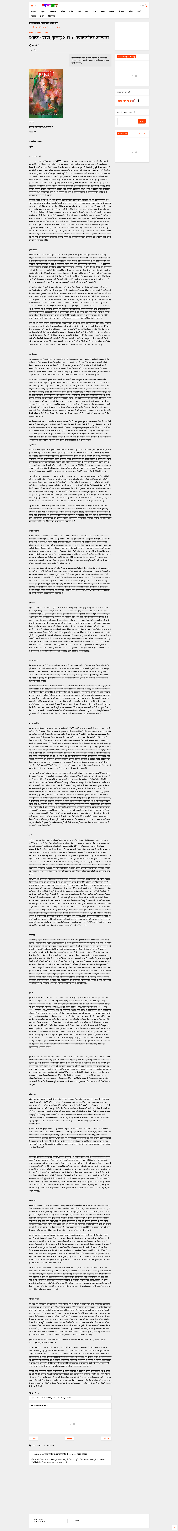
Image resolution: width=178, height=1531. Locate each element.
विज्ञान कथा (51, 16)
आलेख (71, 11)
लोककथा (121, 11)
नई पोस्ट (33, 1438)
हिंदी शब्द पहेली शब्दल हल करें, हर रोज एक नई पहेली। (46, 27)
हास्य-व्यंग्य (53, 11)
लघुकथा (43, 11)
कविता (63, 11)
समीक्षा (131, 11)
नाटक (94, 11)
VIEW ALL (143, 133)
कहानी (139, 11)
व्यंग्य (86, 11)
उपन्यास (111, 11)
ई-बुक (42, 16)
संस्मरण (103, 11)
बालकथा (33, 11)
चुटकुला (33, 16)
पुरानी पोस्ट (106, 1438)
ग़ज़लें (79, 11)
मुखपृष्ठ (77, 1521)
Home (31, 32)
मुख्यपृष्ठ (69, 1438)
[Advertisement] (132, 36)
